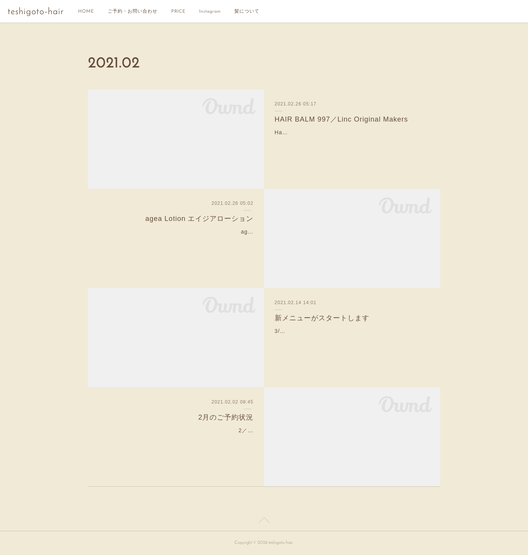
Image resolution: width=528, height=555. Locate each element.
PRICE (178, 11)
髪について (246, 11)
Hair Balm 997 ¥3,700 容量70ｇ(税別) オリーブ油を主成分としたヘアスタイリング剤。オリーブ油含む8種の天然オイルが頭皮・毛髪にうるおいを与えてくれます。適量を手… (352, 142)
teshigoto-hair (36, 11)
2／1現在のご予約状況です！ (216, 430)
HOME (86, 11)
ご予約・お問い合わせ (132, 11)
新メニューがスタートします (322, 318)
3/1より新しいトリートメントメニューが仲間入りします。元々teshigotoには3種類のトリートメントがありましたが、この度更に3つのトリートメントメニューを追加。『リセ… (352, 340)
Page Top (264, 521)
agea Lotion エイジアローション (199, 218)
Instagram (210, 11)
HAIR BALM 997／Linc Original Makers (341, 119)
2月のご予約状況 (225, 417)
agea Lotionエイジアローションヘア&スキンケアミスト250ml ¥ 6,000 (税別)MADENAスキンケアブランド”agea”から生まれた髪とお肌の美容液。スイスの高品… (178, 241)
